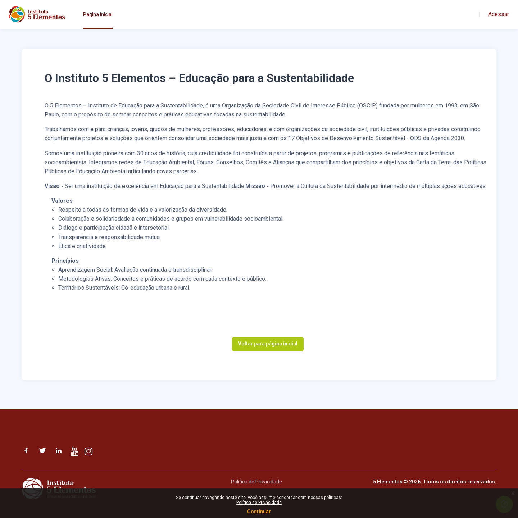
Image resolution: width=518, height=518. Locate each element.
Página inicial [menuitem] (98, 14)
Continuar (259, 511)
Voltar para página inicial (267, 344)
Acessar (498, 14)
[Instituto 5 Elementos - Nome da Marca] (36, 14)
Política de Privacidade (256, 482)
